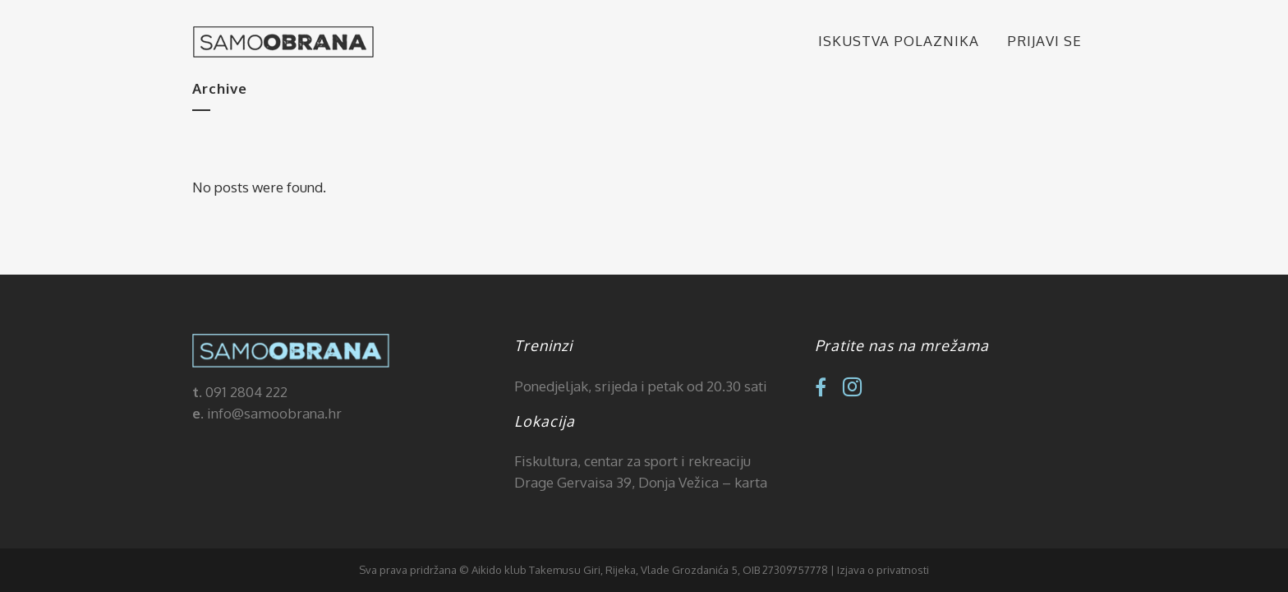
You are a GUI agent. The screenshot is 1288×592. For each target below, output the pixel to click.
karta (750, 482)
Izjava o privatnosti (883, 569)
